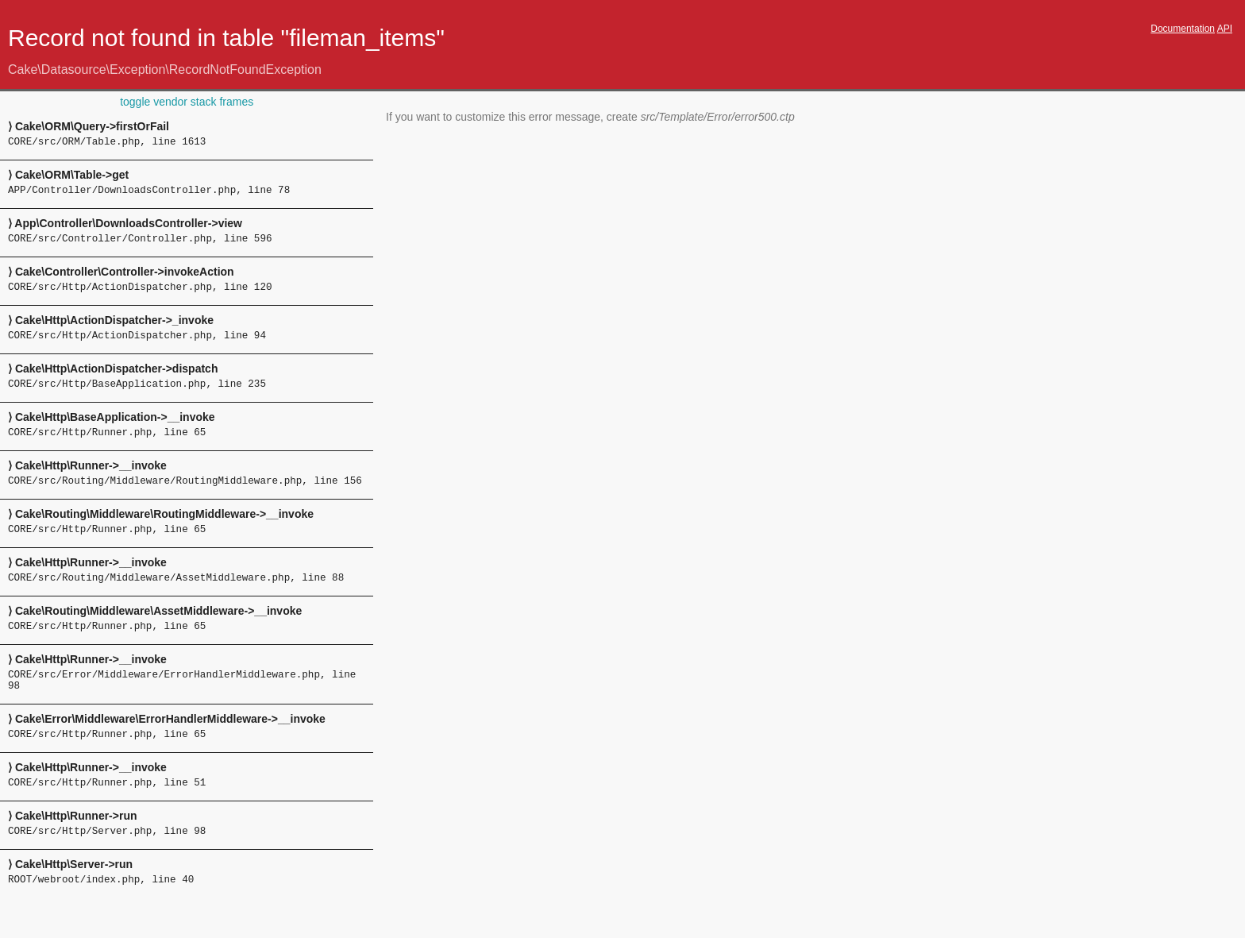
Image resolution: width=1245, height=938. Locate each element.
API (1224, 28)
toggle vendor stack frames (186, 101)
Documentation (1183, 28)
